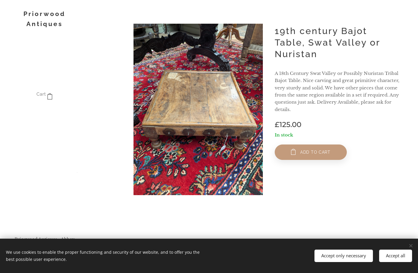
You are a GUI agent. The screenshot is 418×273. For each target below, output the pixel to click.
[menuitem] (44, 112)
